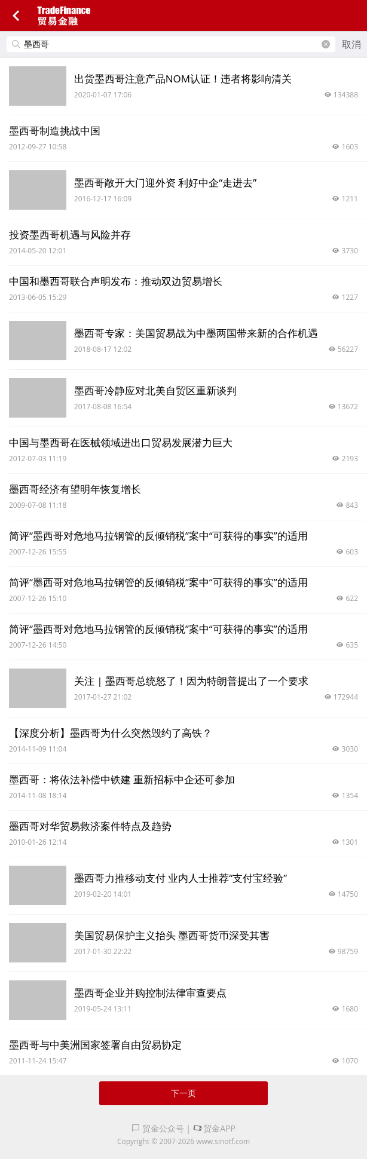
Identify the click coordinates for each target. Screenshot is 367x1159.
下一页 (183, 1093)
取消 (351, 44)
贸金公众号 (157, 1128)
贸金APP (214, 1128)
